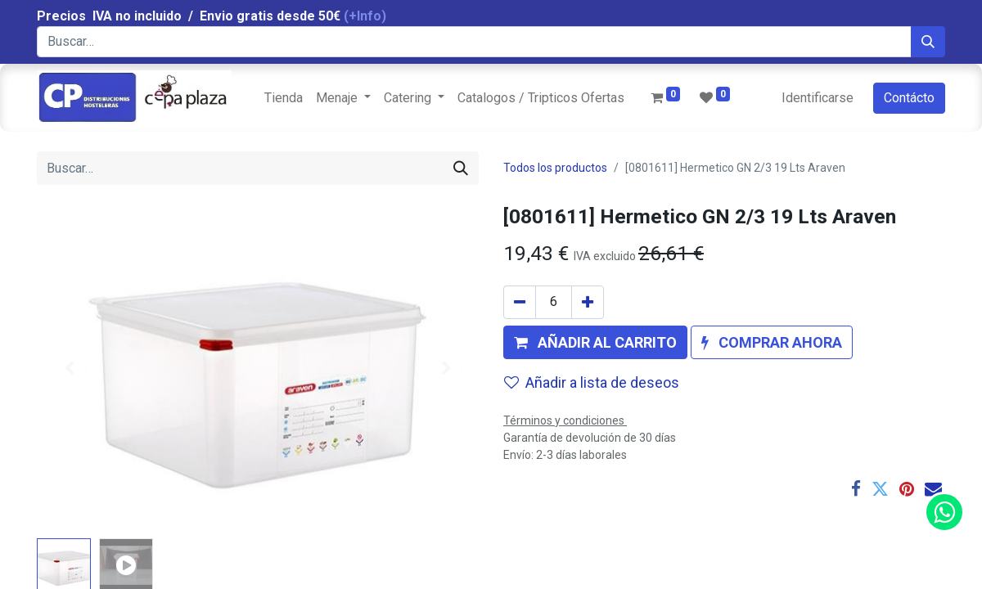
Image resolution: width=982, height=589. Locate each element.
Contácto (909, 98)
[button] (595, 342)
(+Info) (365, 16)
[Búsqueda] (928, 41)
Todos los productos (555, 167)
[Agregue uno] (587, 302)
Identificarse (818, 98)
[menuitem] (283, 98)
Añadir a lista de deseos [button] (591, 382)
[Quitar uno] (519, 302)
